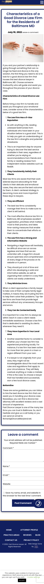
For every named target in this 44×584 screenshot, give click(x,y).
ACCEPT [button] (22, 580)
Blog (37, 535)
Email (6, 475)
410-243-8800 (38, 503)
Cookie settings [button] (33, 577)
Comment (8, 448)
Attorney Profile (29, 530)
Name (6, 466)
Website (6, 484)
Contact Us (11, 540)
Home (9, 530)
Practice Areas (11, 535)
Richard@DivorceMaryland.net (17, 418)
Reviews (27, 535)
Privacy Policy (31, 540)
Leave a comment (30, 32)
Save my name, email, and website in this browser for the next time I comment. (22, 494)
